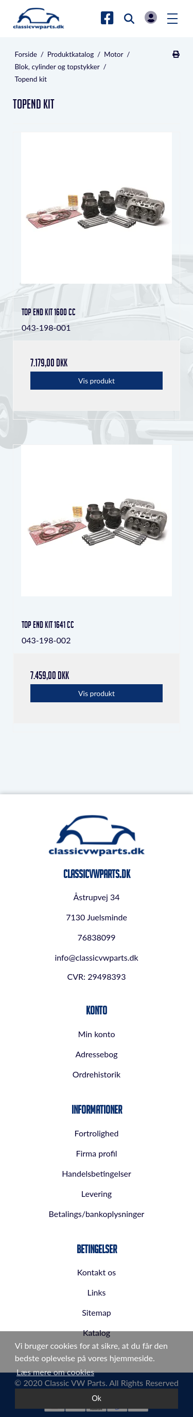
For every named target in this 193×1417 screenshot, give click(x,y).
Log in (151, 17)
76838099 (96, 937)
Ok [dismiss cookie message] (96, 1398)
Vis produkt (96, 380)
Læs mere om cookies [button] (55, 1372)
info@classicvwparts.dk (96, 957)
